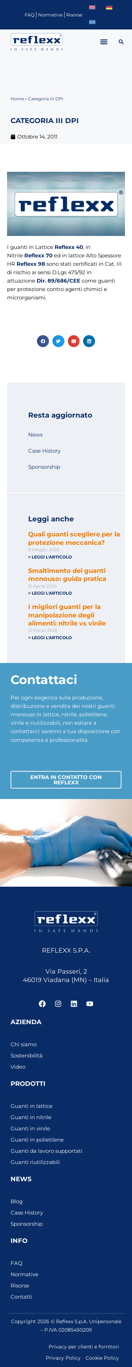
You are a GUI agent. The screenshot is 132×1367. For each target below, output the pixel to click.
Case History (44, 451)
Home (17, 98)
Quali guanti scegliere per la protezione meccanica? (74, 538)
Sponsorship (44, 467)
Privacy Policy (63, 1358)
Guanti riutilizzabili (35, 1162)
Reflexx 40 (69, 247)
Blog (17, 1201)
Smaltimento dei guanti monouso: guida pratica (67, 575)
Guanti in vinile (30, 1128)
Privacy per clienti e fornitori (84, 1347)
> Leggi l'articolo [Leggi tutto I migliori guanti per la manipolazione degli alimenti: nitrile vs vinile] (50, 637)
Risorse (74, 15)
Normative (50, 15)
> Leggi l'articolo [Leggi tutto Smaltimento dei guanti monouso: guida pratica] (50, 593)
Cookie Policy (102, 1358)
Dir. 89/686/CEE (58, 281)
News (35, 435)
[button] (104, 42)
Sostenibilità (27, 1056)
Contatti (21, 1297)
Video (18, 1067)
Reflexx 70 (38, 255)
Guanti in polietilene (37, 1140)
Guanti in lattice (31, 1106)
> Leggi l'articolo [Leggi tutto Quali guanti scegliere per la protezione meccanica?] (50, 557)
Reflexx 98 (31, 264)
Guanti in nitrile (31, 1117)
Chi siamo (24, 1044)
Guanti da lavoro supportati (46, 1151)
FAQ (29, 15)
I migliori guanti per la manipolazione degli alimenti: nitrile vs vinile (67, 615)
